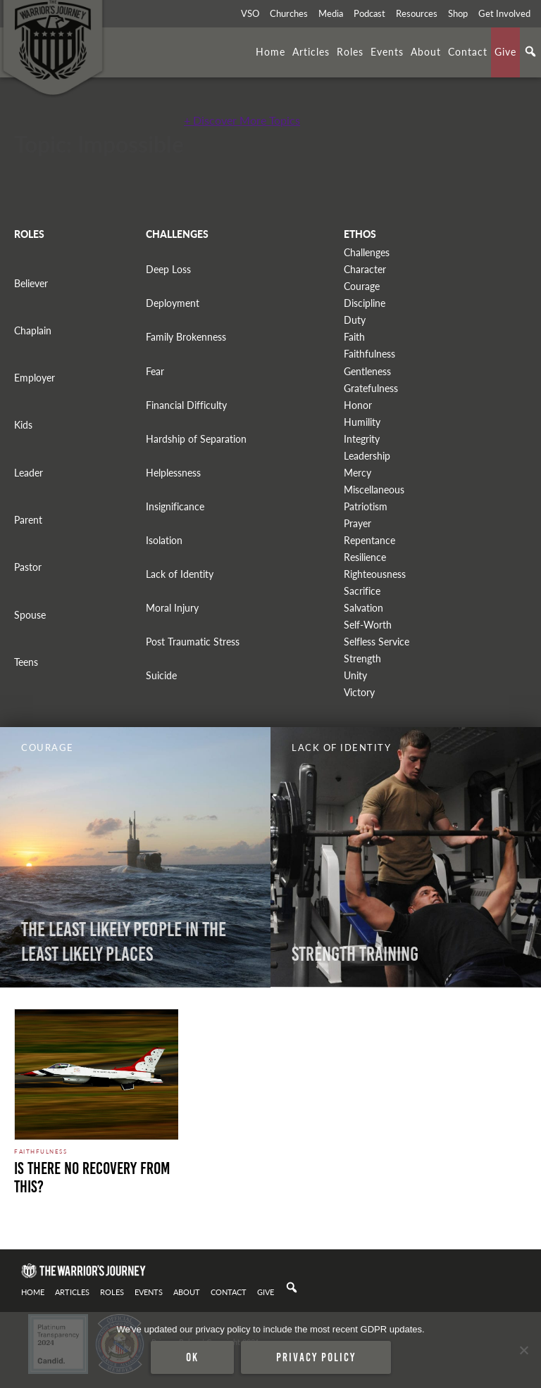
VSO (250, 13)
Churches (289, 13)
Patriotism (365, 506)
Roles (350, 51)
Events (387, 51)
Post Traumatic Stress (193, 641)
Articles (311, 51)
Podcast (369, 13)
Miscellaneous (374, 489)
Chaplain (32, 330)
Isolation (164, 540)
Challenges (367, 252)
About (426, 51)
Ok (192, 1357)
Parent (28, 519)
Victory (359, 692)
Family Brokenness (186, 336)
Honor (358, 405)
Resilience (365, 557)
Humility (362, 422)
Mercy (357, 472)
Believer (31, 283)
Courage (362, 286)
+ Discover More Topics (242, 120)
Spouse (30, 615)
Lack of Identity (179, 574)
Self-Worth (368, 624)
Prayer (357, 523)
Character (365, 269)
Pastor (28, 567)
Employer (34, 377)
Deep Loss (168, 269)
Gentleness (367, 371)
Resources (416, 13)
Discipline (364, 303)
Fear (155, 371)
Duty (355, 320)
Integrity (362, 439)
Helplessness (173, 472)
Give (505, 51)
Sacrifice (362, 591)
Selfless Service (376, 641)
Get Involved (504, 13)
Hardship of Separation (196, 439)
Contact (467, 51)
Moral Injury (172, 607)
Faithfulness (369, 353)
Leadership (367, 455)
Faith (354, 336)
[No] (523, 1350)
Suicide (161, 675)
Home (270, 51)
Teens (26, 662)
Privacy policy (316, 1357)
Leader (28, 472)
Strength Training (355, 954)
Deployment (172, 303)
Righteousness (375, 574)
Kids (23, 424)
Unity (355, 675)
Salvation (363, 607)
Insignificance (175, 506)
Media (330, 13)
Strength (362, 658)
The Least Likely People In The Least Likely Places (123, 942)
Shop (458, 13)
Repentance (369, 540)
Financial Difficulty (186, 405)
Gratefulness (371, 388)
